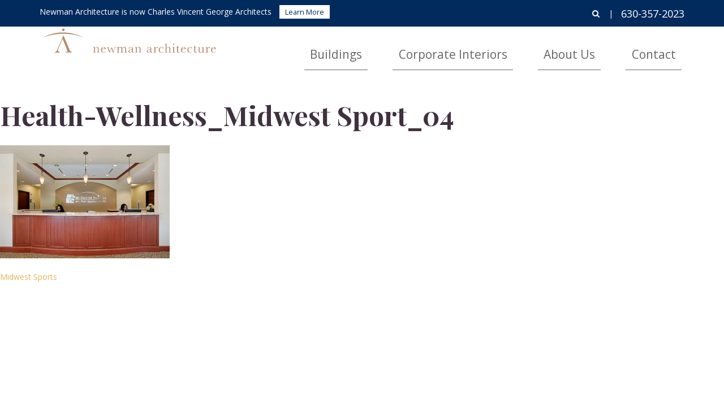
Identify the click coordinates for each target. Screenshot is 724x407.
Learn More (304, 12)
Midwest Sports (28, 276)
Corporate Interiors (521, 48)
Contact (666, 48)
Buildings (437, 48)
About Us (606, 48)
